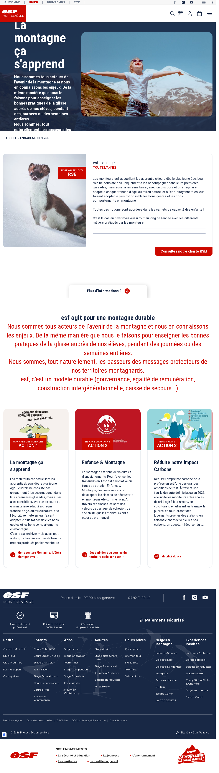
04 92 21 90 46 (139, 598)
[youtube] (191, 2)
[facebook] (174, 2)
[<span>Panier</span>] (199, 13)
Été (77, 2)
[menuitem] (16, 640)
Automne (12, 2)
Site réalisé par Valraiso (195, 732)
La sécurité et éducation (74, 755)
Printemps (56, 2)
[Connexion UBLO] (4, 734)
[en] (204, 2)
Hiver (33, 2)
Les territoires (67, 761)
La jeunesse (111, 755)
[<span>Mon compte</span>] (189, 13)
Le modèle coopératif (104, 761)
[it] (212, 2)
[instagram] (183, 2)
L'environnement (143, 755)
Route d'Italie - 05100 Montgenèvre (87, 598)
